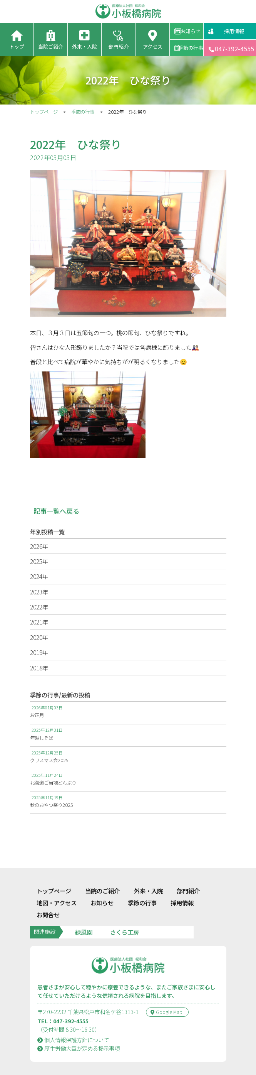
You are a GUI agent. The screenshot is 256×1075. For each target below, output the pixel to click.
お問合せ (48, 897)
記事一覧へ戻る (56, 511)
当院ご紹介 (50, 46)
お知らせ (191, 31)
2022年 (39, 606)
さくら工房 (124, 915)
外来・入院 (84, 46)
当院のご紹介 (102, 873)
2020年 (39, 637)
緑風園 (83, 915)
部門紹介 (119, 46)
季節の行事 (190, 47)
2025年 (39, 561)
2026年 (39, 546)
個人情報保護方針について (73, 1023)
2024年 (39, 576)
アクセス (152, 46)
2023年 (39, 591)
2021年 (39, 622)
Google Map (166, 995)
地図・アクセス (57, 885)
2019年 (39, 652)
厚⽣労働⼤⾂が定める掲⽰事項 (78, 1031)
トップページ (44, 111)
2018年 (39, 667)
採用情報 (234, 31)
